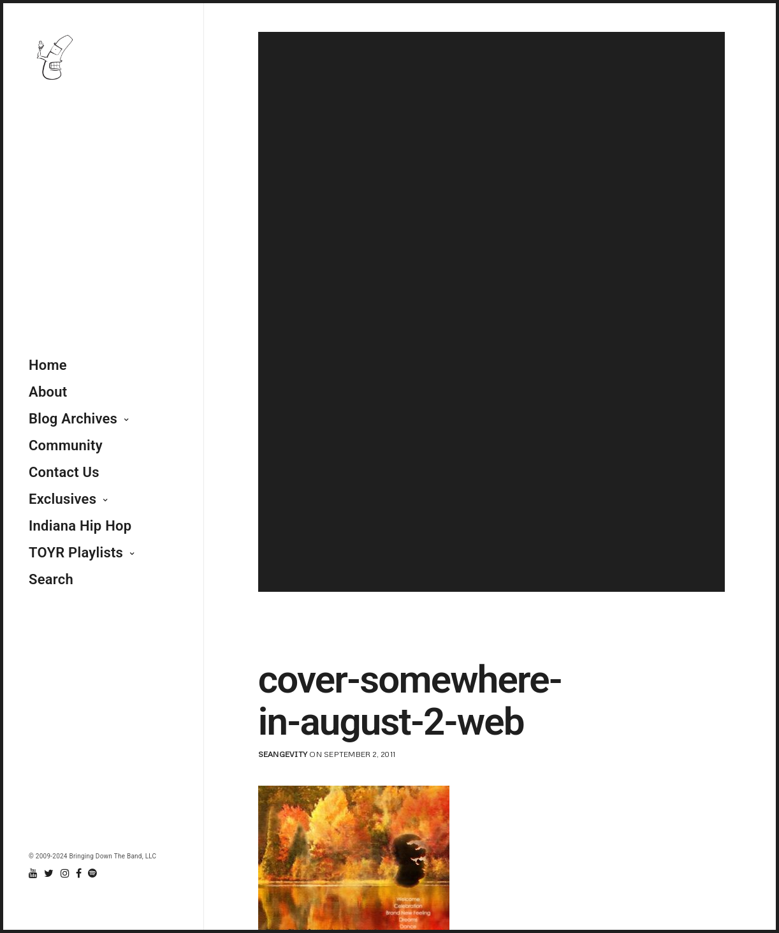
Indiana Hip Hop (80, 526)
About (48, 392)
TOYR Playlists (76, 553)
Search (51, 579)
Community (66, 445)
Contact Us (64, 472)
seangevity (282, 754)
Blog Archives (73, 419)
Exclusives (62, 499)
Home (48, 365)
